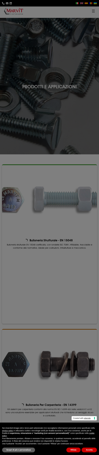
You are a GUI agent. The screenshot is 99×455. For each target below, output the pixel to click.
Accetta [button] (89, 450)
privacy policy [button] (7, 431)
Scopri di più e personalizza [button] (18, 450)
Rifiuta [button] (73, 450)
